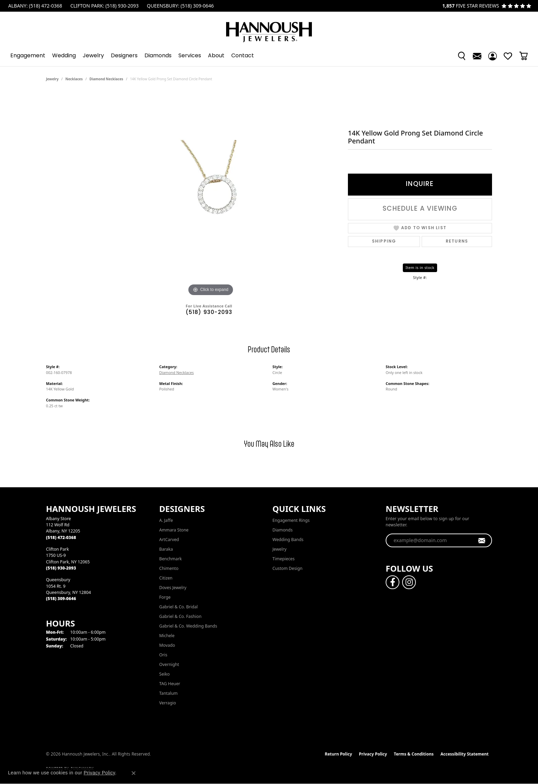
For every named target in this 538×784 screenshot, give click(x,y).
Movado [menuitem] (167, 645)
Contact (242, 55)
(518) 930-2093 (209, 312)
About (216, 55)
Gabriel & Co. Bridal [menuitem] (178, 607)
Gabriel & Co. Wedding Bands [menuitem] (188, 626)
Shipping (384, 241)
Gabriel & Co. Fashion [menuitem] (180, 616)
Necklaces (74, 79)
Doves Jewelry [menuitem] (172, 587)
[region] (211, 195)
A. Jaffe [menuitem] (166, 520)
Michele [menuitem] (167, 636)
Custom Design (287, 568)
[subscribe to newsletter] (481, 540)
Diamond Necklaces (106, 79)
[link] (34, 6)
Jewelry (93, 55)
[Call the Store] (61, 537)
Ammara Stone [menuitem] (173, 530)
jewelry (52, 79)
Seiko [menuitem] (164, 674)
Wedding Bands (287, 539)
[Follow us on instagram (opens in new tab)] (409, 582)
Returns (457, 241)
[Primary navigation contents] (269, 56)
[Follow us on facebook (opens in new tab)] (392, 582)
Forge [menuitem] (165, 597)
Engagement (27, 55)
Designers (124, 55)
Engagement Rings (290, 520)
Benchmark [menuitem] (170, 559)
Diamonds (158, 55)
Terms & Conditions (414, 754)
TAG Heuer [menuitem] (169, 684)
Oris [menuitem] (163, 655)
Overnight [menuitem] (169, 664)
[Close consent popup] (133, 773)
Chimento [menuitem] (168, 568)
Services (189, 55)
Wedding (64, 55)
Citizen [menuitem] (166, 578)
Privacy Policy (373, 754)
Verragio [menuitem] (167, 703)
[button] (461, 55)
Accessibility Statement (465, 754)
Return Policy (338, 754)
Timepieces (283, 559)
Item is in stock (420, 267)
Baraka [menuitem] (166, 549)
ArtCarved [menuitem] (169, 539)
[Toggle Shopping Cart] (523, 55)
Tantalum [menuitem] (168, 693)
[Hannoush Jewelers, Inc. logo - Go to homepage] (269, 29)
